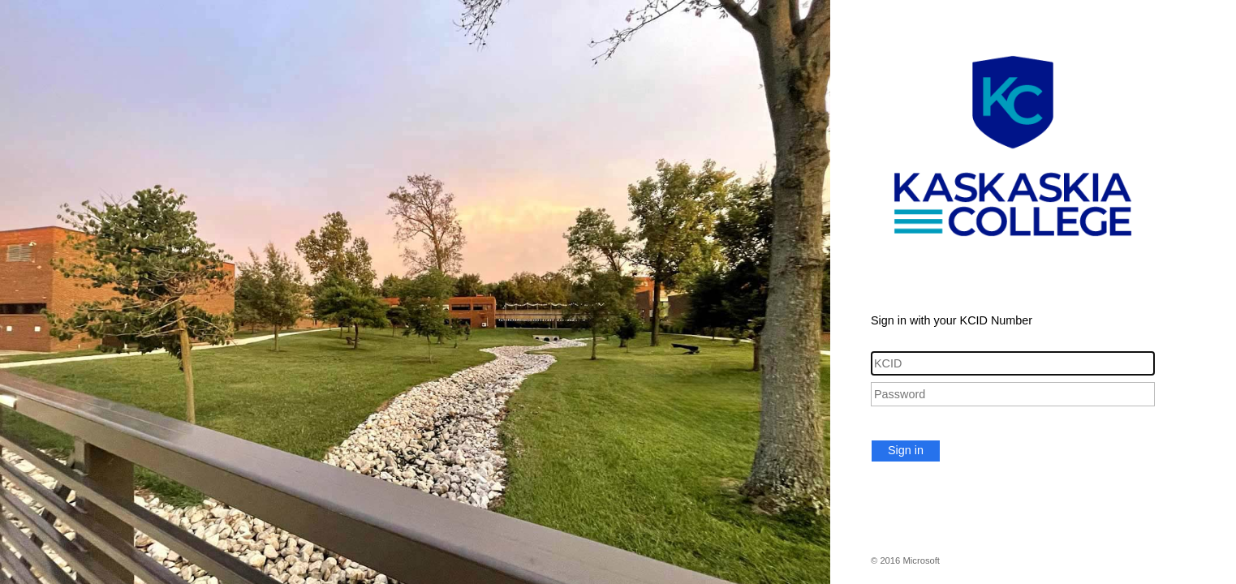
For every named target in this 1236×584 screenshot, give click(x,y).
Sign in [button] (906, 450)
